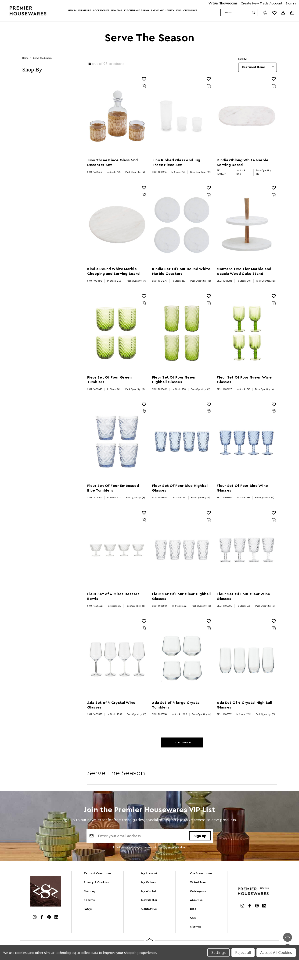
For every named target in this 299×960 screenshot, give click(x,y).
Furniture (84, 10)
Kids (179, 10)
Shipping (90, 892)
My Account (149, 874)
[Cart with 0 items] (292, 12)
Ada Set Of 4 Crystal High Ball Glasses (244, 705)
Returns (89, 901)
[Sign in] (283, 12)
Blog (193, 909)
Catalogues (198, 892)
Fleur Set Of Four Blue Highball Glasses (180, 488)
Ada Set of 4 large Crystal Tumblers (176, 705)
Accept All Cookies (276, 952)
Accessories (101, 10)
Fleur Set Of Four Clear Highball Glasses (181, 596)
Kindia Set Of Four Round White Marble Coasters (181, 271)
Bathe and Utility (162, 10)
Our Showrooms (201, 874)
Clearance (190, 10)
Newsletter (149, 901)
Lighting (116, 10)
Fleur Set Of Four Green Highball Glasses (174, 379)
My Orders (148, 883)
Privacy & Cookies (96, 883)
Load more (182, 743)
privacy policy (176, 848)
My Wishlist (148, 892)
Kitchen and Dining (136, 10)
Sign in (291, 3)
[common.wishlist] (274, 12)
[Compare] (264, 12)
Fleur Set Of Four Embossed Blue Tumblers (113, 488)
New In (72, 10)
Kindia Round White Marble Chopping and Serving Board (113, 271)
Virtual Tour (198, 883)
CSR (193, 918)
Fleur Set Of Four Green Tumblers (109, 379)
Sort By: (242, 59)
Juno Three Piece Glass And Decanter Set (112, 162)
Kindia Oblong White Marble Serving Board (242, 162)
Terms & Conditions (97, 874)
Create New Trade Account (261, 3)
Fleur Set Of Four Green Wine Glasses (244, 379)
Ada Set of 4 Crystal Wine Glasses (111, 705)
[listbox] (257, 67)
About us (196, 901)
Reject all (243, 952)
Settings (218, 952)
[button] (50, 69)
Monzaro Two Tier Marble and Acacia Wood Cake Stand (244, 271)
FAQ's (88, 909)
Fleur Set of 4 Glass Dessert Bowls (113, 596)
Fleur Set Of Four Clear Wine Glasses (243, 596)
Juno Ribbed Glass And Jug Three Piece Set (176, 162)
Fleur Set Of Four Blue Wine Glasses (242, 488)
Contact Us (149, 909)
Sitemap (196, 927)
